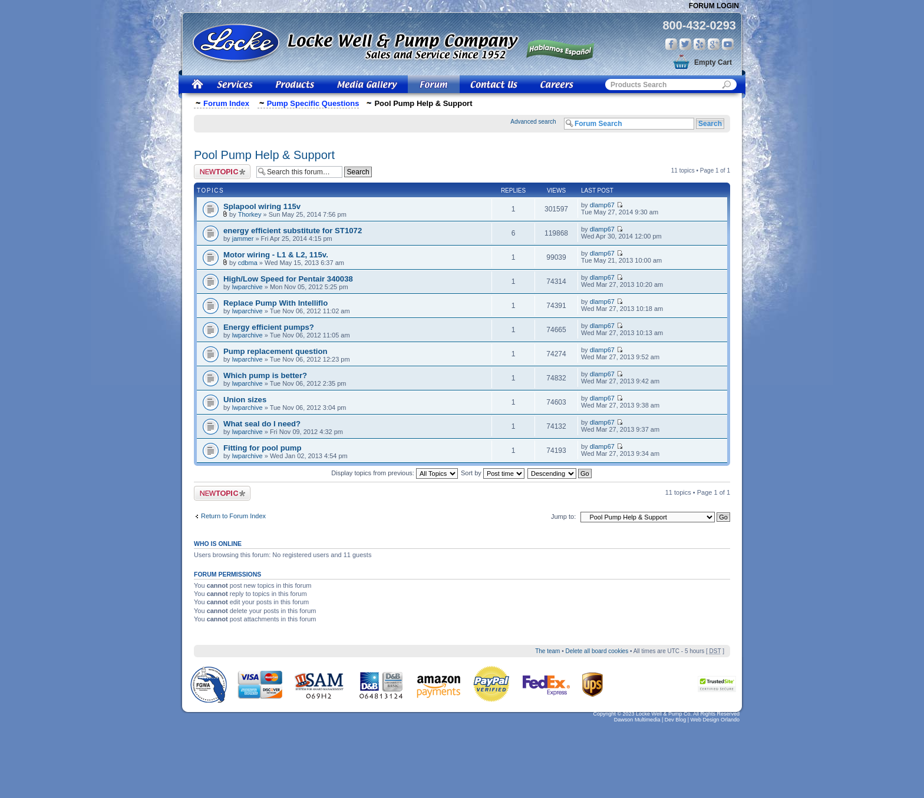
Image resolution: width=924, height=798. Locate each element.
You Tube (728, 44)
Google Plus (714, 44)
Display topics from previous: (394, 472)
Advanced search (533, 121)
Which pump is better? (265, 375)
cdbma (248, 262)
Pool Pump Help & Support (264, 154)
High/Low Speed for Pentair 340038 (288, 278)
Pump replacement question (275, 351)
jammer (243, 238)
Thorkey (250, 214)
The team (547, 651)
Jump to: (563, 516)
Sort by (492, 472)
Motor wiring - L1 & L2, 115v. (275, 254)
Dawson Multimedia (637, 720)
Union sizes (244, 399)
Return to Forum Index (233, 515)
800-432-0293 (699, 25)
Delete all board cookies (596, 651)
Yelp (699, 44)
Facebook (671, 44)
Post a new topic (222, 171)
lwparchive (247, 286)
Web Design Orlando (715, 720)
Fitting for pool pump (262, 447)
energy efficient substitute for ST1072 (292, 230)
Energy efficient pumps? (268, 327)
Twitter (685, 44)
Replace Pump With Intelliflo (275, 303)
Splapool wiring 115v (262, 206)
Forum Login (714, 6)
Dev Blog (676, 720)
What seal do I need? (262, 423)
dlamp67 (602, 204)
